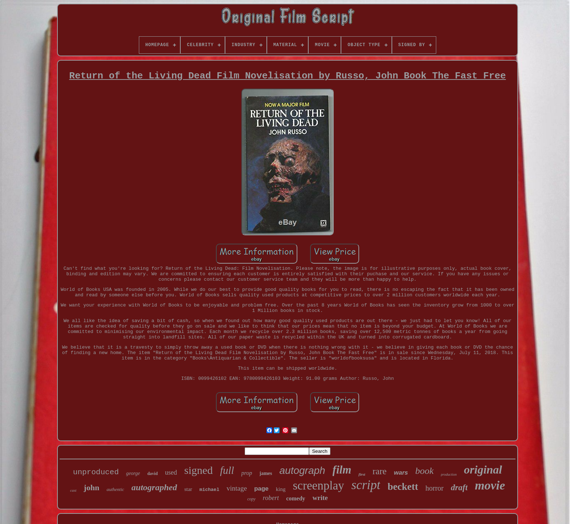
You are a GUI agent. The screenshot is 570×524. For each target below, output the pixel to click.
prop (246, 473)
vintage (236, 488)
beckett (403, 486)
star (188, 489)
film (342, 469)
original (483, 469)
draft (459, 487)
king (281, 489)
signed (198, 470)
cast (73, 490)
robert (271, 497)
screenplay (318, 485)
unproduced (96, 472)
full (227, 470)
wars (401, 472)
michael (210, 489)
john (91, 487)
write (320, 497)
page (261, 488)
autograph (302, 470)
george (133, 473)
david (152, 473)
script (366, 485)
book (424, 471)
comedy (295, 498)
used (171, 472)
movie (490, 485)
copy (251, 498)
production (449, 474)
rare (380, 471)
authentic (115, 489)
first (361, 474)
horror (434, 488)
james (266, 473)
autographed (154, 487)
